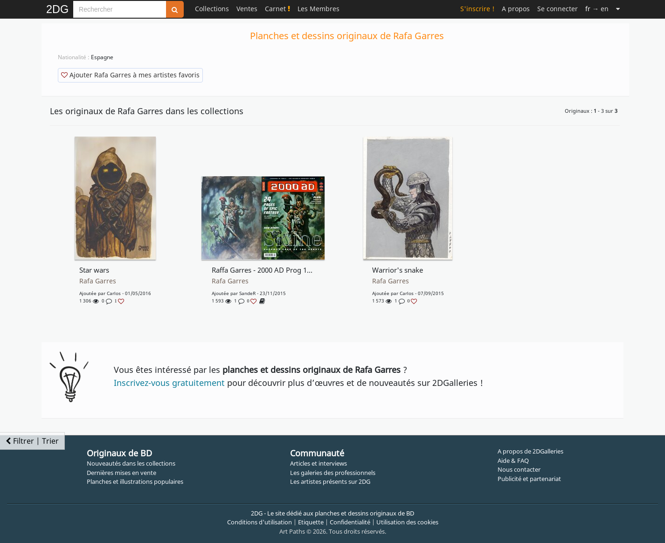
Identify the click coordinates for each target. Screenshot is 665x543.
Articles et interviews (318, 463)
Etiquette (311, 522)
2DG (57, 9)
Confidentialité (350, 522)
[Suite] (617, 8)
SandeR (247, 293)
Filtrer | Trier (32, 441)
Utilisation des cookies (407, 522)
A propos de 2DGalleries (530, 451)
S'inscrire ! (477, 8)
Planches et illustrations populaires (135, 481)
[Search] (119, 9)
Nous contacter (519, 469)
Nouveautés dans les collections (131, 463)
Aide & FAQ (513, 460)
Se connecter (557, 8)
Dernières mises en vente (121, 472)
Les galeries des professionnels (332, 472)
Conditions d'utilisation (259, 522)
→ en (597, 8)
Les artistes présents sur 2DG (330, 481)
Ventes (246, 8)
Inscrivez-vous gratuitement (169, 382)
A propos (516, 8)
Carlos (114, 293)
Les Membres (318, 8)
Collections (212, 8)
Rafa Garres (97, 281)
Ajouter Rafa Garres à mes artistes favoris (130, 74)
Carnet (277, 8)
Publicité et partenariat (529, 478)
